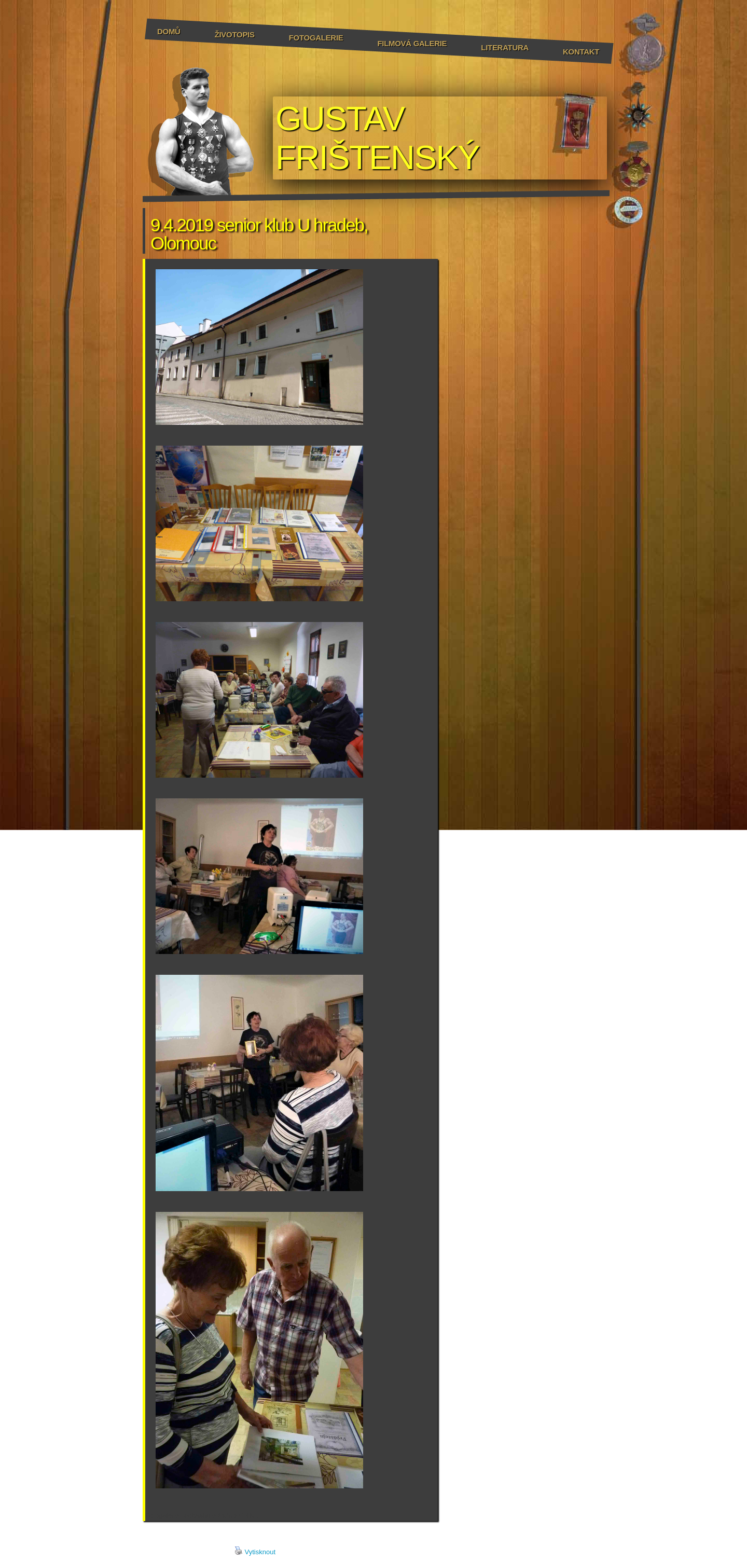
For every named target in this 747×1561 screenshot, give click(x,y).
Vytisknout (255, 1551)
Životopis (235, 34)
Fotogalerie (316, 37)
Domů (169, 31)
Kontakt (581, 51)
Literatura (505, 47)
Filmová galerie (412, 43)
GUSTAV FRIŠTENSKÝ (377, 138)
